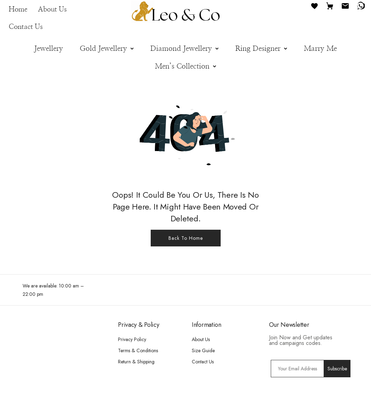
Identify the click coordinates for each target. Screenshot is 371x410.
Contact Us (26, 26)
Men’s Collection (185, 66)
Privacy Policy (132, 339)
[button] (106, 48)
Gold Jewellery (107, 48)
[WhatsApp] (360, 5)
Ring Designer (261, 48)
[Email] (345, 5)
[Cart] (330, 5)
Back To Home (185, 238)
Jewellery (48, 48)
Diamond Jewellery (184, 48)
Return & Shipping (136, 361)
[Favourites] (314, 5)
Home (18, 9)
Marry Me (320, 48)
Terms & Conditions (138, 350)
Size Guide (203, 350)
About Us (52, 9)
